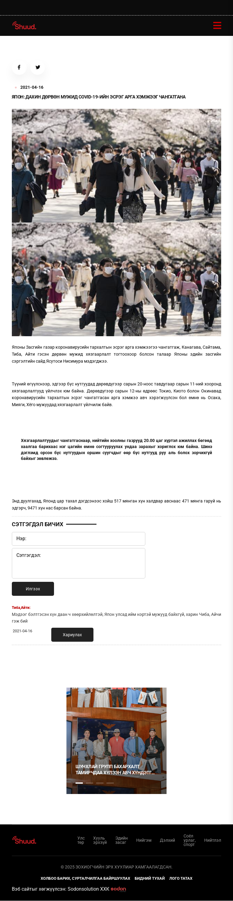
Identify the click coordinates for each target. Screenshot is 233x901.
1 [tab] (79, 663)
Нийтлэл (212, 840)
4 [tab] (110, 783)
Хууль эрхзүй (100, 840)
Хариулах (72, 635)
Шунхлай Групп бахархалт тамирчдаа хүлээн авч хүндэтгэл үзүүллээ (116, 770)
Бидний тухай (150, 878)
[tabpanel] (116, 741)
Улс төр (81, 840)
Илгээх (33, 589)
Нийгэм (143, 840)
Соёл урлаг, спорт (190, 840)
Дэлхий (167, 840)
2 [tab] (89, 783)
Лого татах (180, 878)
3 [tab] (99, 783)
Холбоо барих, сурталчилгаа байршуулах (85, 878)
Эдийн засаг (121, 840)
